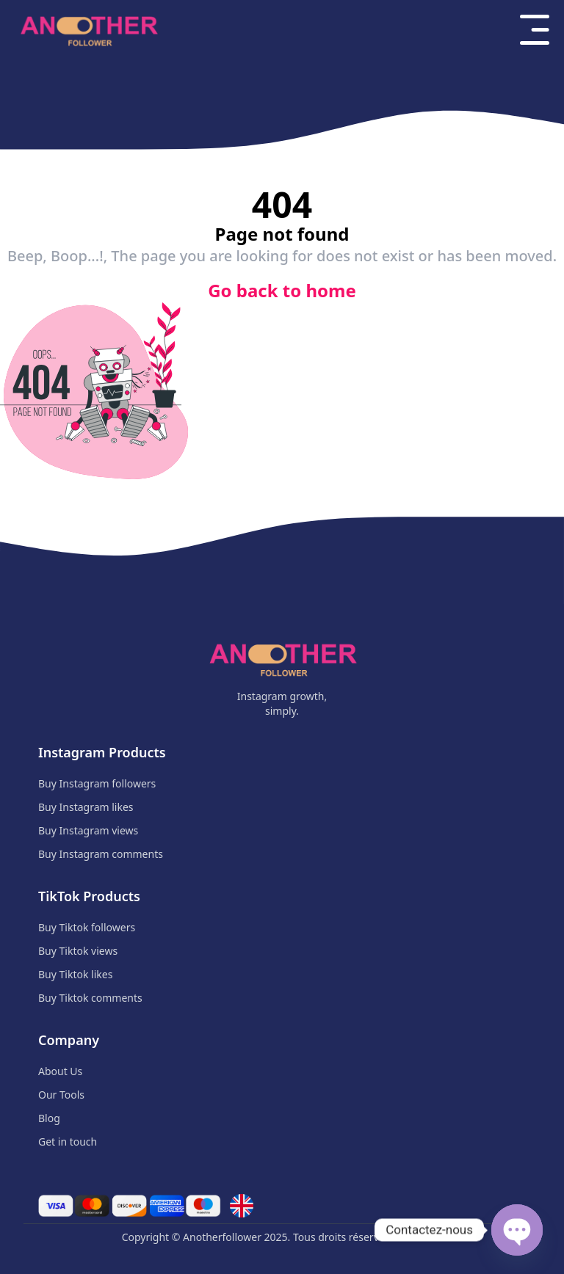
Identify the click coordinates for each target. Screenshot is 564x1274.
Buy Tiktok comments (90, 998)
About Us (60, 1071)
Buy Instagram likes (86, 807)
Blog (49, 1118)
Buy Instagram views (88, 830)
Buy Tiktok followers (86, 927)
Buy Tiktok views (78, 951)
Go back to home (282, 290)
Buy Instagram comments (100, 854)
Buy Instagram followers (97, 783)
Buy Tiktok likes (75, 974)
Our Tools (61, 1095)
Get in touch (67, 1142)
